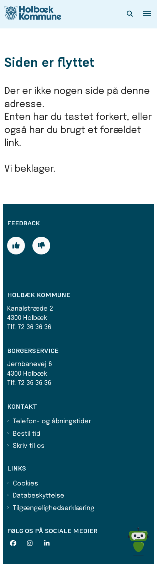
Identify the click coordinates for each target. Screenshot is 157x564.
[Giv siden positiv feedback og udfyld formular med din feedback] (16, 245)
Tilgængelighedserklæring (53, 508)
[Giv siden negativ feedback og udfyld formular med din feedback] (41, 245)
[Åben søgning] (129, 14)
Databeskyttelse (38, 496)
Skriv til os (29, 446)
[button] (150, 14)
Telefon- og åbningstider (52, 421)
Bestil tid (26, 434)
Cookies (25, 483)
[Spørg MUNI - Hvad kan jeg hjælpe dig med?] (138, 542)
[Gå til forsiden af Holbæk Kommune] (30, 14)
